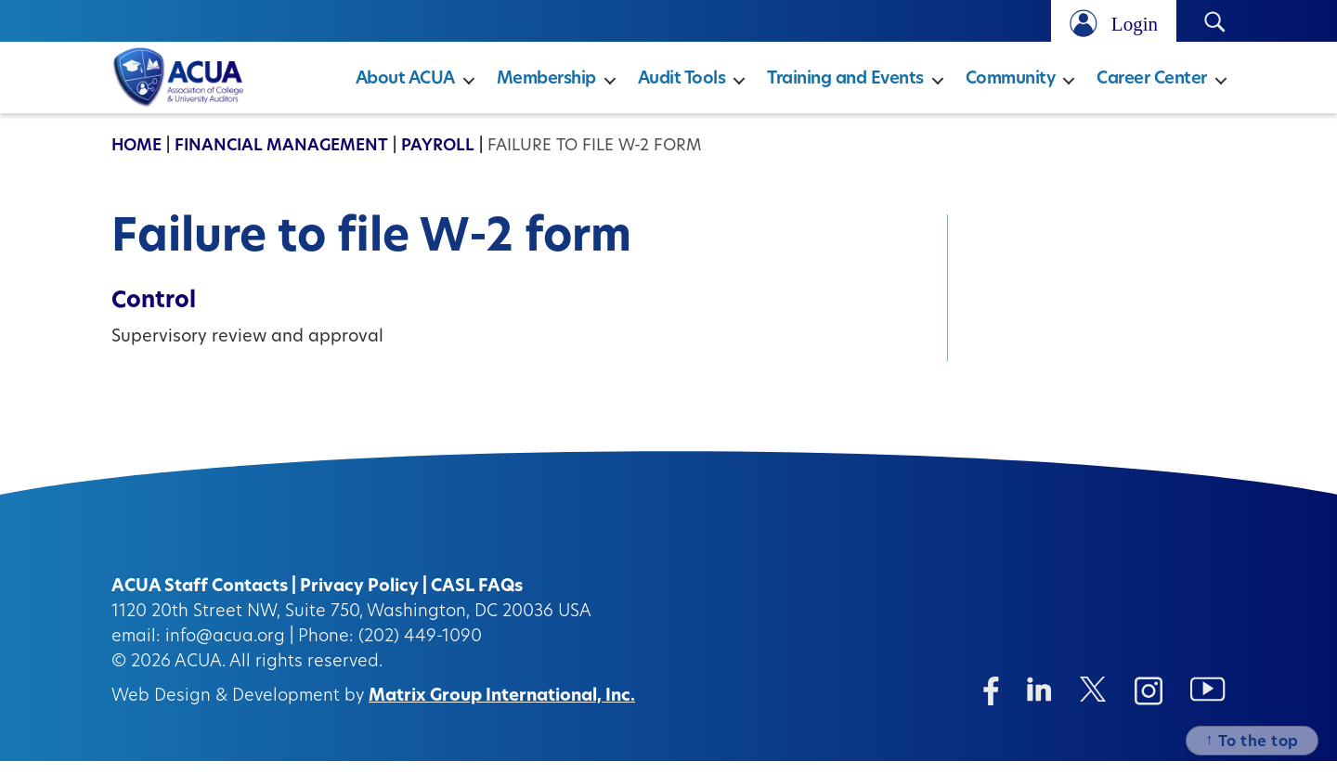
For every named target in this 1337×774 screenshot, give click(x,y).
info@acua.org (225, 650)
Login (1134, 23)
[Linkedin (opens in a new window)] (1039, 702)
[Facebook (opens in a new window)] (991, 704)
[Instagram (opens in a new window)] (1148, 704)
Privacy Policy (359, 600)
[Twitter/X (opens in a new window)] (1093, 702)
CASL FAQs (477, 600)
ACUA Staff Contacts (199, 600)
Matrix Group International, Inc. (502, 709)
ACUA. (200, 675)
